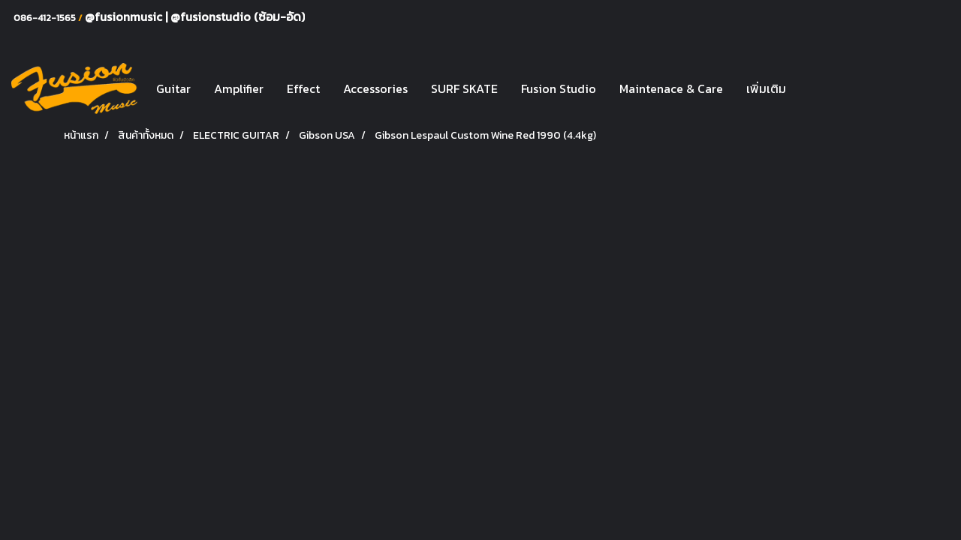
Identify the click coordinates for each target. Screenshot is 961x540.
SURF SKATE (464, 89)
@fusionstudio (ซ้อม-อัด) (237, 17)
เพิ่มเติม (766, 89)
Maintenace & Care (671, 89)
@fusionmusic (125, 17)
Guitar (173, 89)
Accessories (375, 89)
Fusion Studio (558, 89)
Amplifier (239, 89)
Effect (303, 89)
